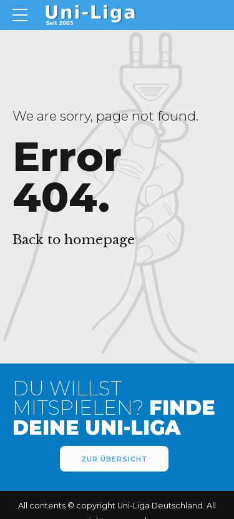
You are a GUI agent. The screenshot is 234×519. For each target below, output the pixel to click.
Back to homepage (73, 240)
